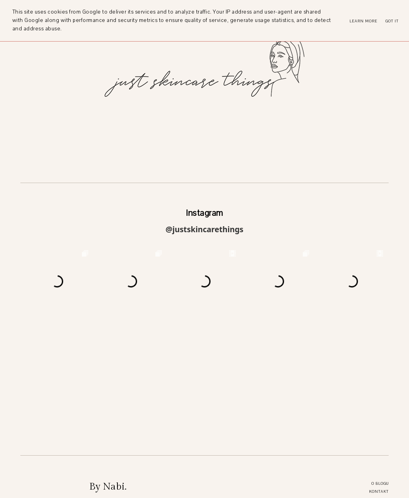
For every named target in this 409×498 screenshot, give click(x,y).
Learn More (363, 21)
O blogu (380, 372)
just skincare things (178, 487)
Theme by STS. (240, 487)
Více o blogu (103, 475)
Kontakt (379, 380)
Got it (392, 21)
